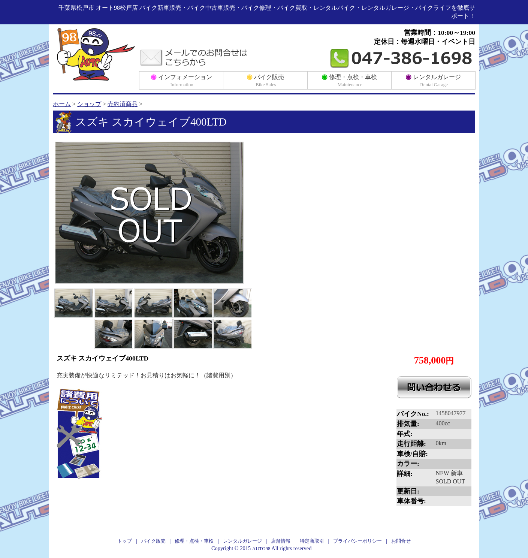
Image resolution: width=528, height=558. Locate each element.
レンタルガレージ (433, 80)
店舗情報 (280, 541)
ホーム (62, 104)
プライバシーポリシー (357, 541)
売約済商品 (123, 104)
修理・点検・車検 (349, 80)
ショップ (89, 104)
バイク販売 (265, 80)
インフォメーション (181, 80)
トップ (124, 541)
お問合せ (401, 541)
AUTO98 (261, 548)
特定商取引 (312, 541)
